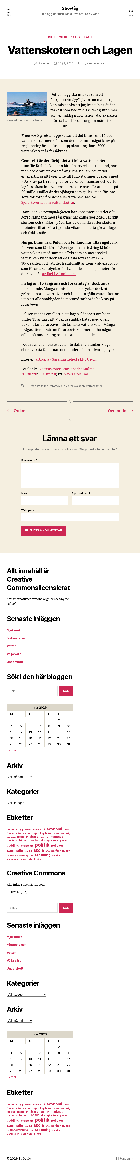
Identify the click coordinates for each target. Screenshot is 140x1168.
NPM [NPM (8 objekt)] (43, 840)
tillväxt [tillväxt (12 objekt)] (65, 851)
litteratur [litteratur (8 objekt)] (22, 837)
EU (27, 386)
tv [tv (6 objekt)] (8, 855)
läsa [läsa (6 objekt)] (42, 837)
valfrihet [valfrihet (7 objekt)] (56, 855)
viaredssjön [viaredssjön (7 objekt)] (13, 859)
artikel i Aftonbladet (59, 274)
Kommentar (29, 460)
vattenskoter (94, 386)
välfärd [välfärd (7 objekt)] (31, 859)
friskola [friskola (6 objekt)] (11, 833)
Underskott (15, 662)
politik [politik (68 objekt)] (42, 845)
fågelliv (35, 386)
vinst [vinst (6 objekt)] (23, 859)
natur (75, 37)
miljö (63, 37)
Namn (25, 493)
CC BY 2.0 (48, 374)
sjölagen (79, 386)
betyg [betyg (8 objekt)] (19, 829)
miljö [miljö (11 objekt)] (19, 840)
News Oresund (76, 374)
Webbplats (27, 510)
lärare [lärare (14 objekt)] (33, 836)
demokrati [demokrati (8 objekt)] (39, 829)
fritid (50, 37)
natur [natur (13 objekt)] (35, 840)
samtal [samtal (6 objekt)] (28, 851)
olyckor (68, 386)
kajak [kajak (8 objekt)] (35, 833)
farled (44, 386)
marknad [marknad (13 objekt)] (57, 836)
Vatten (11, 646)
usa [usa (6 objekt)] (31, 855)
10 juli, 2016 (65, 63)
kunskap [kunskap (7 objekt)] (11, 837)
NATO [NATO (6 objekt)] (26, 840)
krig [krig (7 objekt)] (68, 833)
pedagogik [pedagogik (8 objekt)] (27, 845)
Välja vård (14, 654)
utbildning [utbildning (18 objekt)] (43, 855)
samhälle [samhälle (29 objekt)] (15, 850)
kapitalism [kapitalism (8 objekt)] (46, 833)
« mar (12, 750)
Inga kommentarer (94, 63)
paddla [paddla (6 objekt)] (63, 840)
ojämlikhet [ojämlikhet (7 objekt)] (52, 840)
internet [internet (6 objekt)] (26, 833)
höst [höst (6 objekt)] (18, 833)
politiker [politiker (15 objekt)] (57, 845)
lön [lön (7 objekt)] (47, 837)
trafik (88, 37)
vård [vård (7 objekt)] (39, 859)
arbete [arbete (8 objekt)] (10, 829)
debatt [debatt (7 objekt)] (28, 829)
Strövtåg (70, 8)
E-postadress (81, 493)
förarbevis (56, 386)
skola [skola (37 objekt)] (39, 850)
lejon (46, 63)
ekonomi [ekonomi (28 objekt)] (54, 829)
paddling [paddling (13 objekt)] (13, 845)
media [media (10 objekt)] (10, 840)
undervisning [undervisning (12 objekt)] (19, 855)
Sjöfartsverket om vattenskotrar (47, 202)
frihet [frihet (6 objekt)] (66, 829)
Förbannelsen (16, 638)
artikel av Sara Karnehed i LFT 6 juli (65, 359)
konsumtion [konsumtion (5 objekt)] (59, 833)
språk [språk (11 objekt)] (55, 851)
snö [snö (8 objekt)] (47, 851)
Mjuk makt (14, 630)
